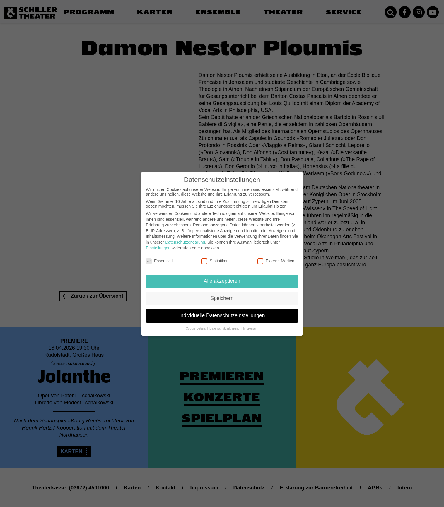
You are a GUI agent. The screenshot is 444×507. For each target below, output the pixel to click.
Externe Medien (275, 255)
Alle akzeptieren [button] (222, 275)
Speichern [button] (222, 293)
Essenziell (159, 255)
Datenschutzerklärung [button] (224, 323)
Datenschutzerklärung (185, 236)
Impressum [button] (250, 323)
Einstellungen (158, 242)
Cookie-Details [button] (196, 323)
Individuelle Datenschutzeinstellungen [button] (222, 310)
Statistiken (215, 255)
